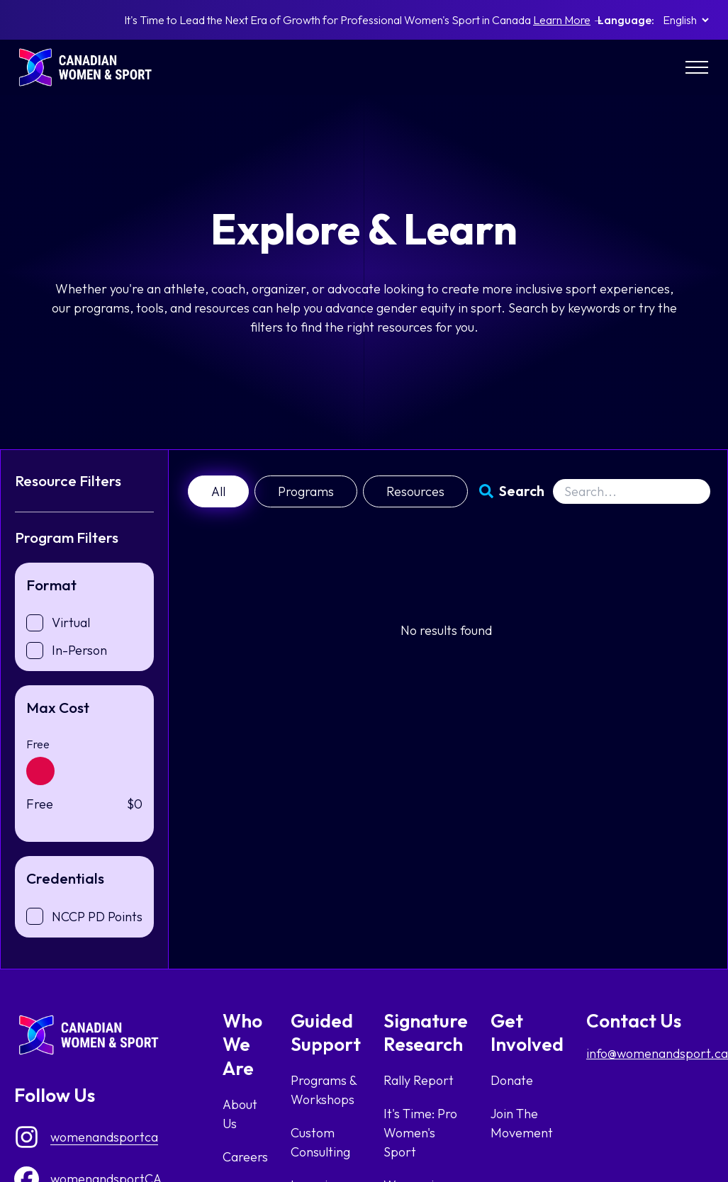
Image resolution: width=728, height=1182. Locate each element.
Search (521, 491)
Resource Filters (68, 480)
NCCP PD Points (97, 916)
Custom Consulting (320, 1142)
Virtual (71, 622)
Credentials (65, 878)
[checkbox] (34, 622)
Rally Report (418, 1080)
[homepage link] (92, 67)
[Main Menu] (697, 67)
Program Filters (66, 537)
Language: (626, 20)
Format (51, 584)
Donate (512, 1080)
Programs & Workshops (324, 1090)
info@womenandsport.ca (657, 1053)
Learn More (561, 20)
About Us (240, 1114)
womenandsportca (104, 1137)
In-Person (79, 650)
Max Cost (57, 707)
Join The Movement (522, 1123)
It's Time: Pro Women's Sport (420, 1132)
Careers (245, 1157)
